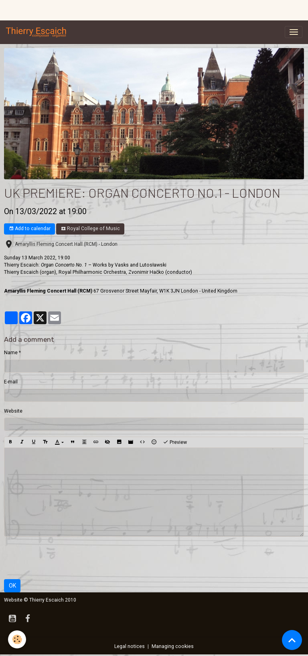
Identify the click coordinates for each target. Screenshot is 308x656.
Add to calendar (30, 229)
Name (11, 352)
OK (12, 585)
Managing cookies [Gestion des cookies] (173, 646)
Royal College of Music (90, 229)
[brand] (38, 32)
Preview (175, 442)
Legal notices (129, 646)
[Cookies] (17, 639)
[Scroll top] (292, 640)
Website (13, 411)
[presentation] (65, 558)
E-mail (11, 382)
